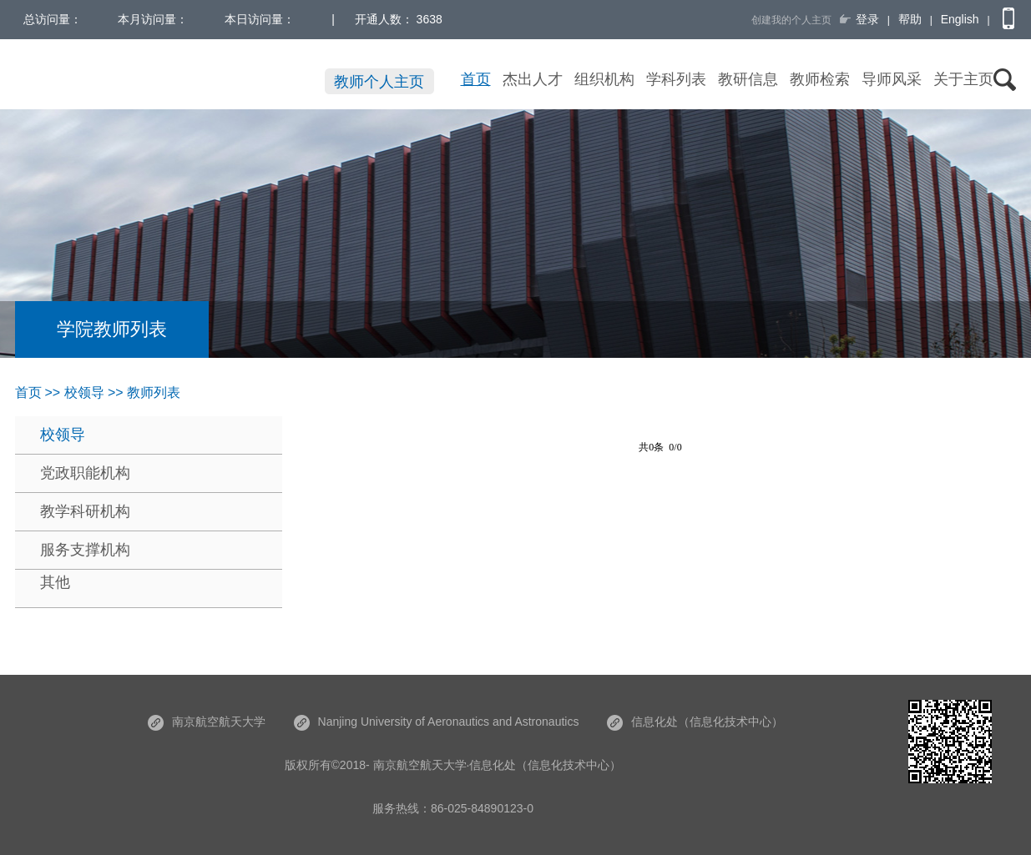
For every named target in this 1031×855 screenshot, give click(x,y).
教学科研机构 (85, 511)
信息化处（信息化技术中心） (695, 721)
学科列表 (676, 79)
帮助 (910, 19)
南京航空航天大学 (206, 721)
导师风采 (892, 79)
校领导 (62, 434)
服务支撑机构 (85, 549)
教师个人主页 (379, 81)
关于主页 (963, 79)
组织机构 (604, 79)
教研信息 (748, 79)
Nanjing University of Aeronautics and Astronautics (436, 721)
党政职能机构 (85, 473)
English (960, 19)
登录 (867, 19)
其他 (55, 582)
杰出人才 (533, 79)
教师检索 (820, 79)
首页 (476, 79)
